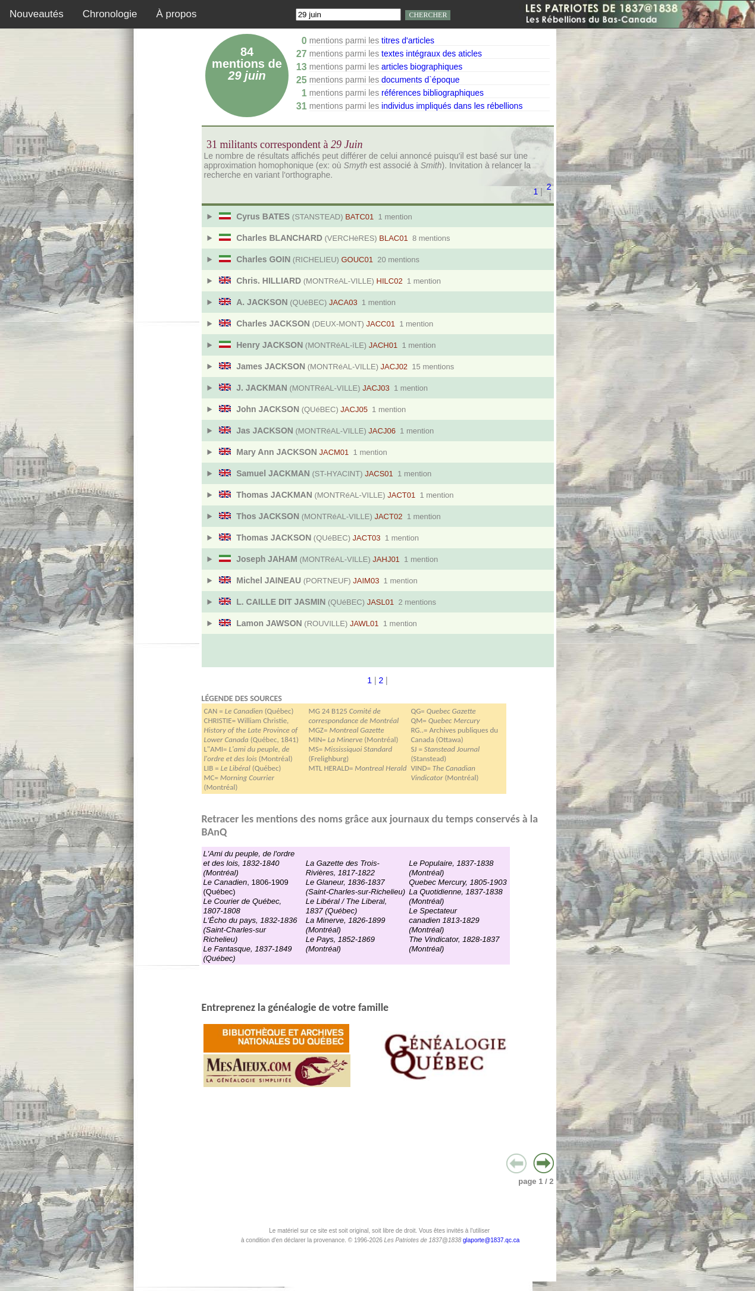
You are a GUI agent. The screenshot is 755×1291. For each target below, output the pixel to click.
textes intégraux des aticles (431, 53)
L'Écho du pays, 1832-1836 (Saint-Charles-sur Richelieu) (250, 930)
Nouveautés (37, 14)
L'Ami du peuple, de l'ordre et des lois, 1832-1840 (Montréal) (249, 863)
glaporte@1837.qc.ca (491, 1240)
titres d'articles (407, 40)
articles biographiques (421, 66)
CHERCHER (428, 15)
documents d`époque (420, 79)
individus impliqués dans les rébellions (451, 106)
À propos (176, 14)
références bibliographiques (432, 93)
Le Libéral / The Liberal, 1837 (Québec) (346, 906)
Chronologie (110, 14)
